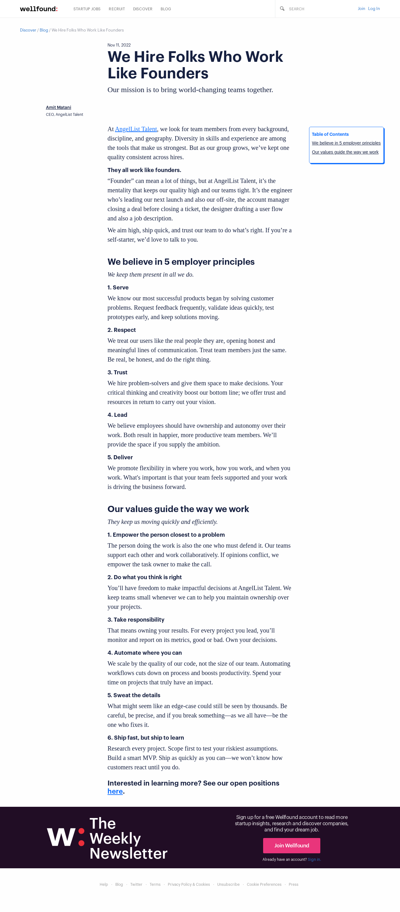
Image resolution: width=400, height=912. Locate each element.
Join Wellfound (291, 845)
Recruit (117, 9)
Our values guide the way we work (345, 152)
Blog (166, 9)
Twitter (136, 884)
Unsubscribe (228, 884)
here (115, 791)
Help (104, 884)
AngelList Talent (136, 129)
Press (293, 884)
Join (361, 9)
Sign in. (314, 859)
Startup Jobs (87, 9)
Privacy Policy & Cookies (189, 884)
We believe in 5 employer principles (346, 142)
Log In (374, 9)
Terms (155, 884)
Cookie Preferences (264, 884)
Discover (143, 9)
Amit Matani (58, 108)
